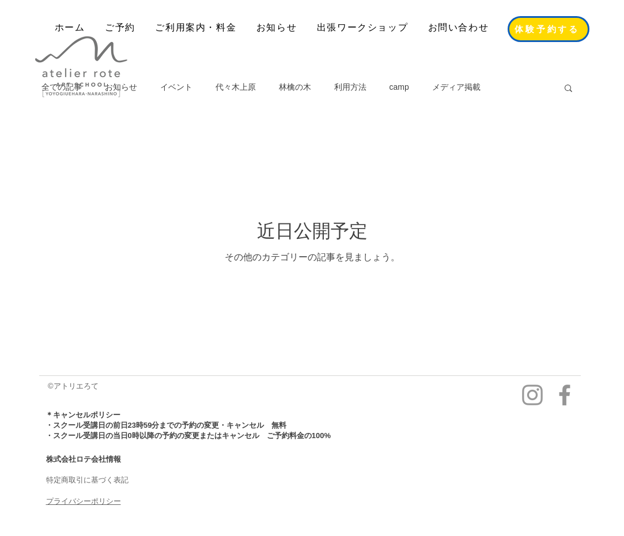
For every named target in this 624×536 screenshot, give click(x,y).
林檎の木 (295, 87)
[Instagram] (532, 395)
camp (399, 87)
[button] (568, 89)
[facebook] (564, 395)
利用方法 (350, 87)
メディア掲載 (456, 87)
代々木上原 (235, 87)
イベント (176, 87)
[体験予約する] (548, 29)
